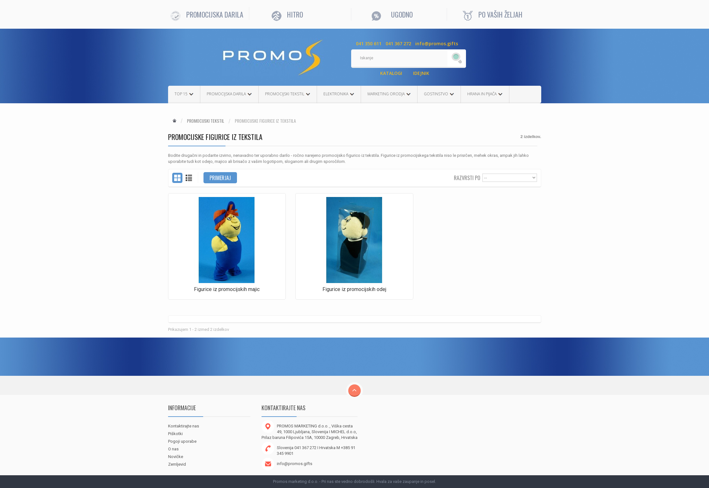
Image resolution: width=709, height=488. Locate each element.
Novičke (175, 456)
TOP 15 (184, 94)
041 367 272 (398, 43)
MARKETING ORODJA (389, 94)
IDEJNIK (421, 73)
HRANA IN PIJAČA (485, 94)
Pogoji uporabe (182, 441)
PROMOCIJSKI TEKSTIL (287, 94)
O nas (173, 449)
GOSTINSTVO (439, 94)
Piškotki (175, 433)
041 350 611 (368, 43)
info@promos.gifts (436, 43)
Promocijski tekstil (205, 120)
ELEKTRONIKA (338, 94)
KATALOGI (391, 73)
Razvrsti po (467, 177)
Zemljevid (177, 464)
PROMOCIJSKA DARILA (229, 94)
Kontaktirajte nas (183, 426)
